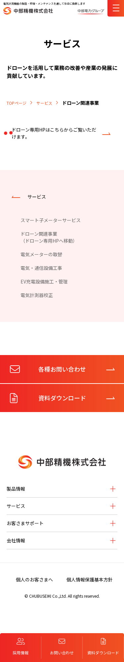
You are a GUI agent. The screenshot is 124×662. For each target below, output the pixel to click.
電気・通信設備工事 (41, 268)
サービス (44, 103)
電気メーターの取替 (41, 254)
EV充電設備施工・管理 (44, 281)
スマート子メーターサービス (51, 220)
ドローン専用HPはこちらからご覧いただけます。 (54, 133)
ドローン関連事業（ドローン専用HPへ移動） (49, 237)
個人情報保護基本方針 (89, 579)
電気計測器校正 (37, 295)
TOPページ (16, 103)
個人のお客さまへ (34, 579)
